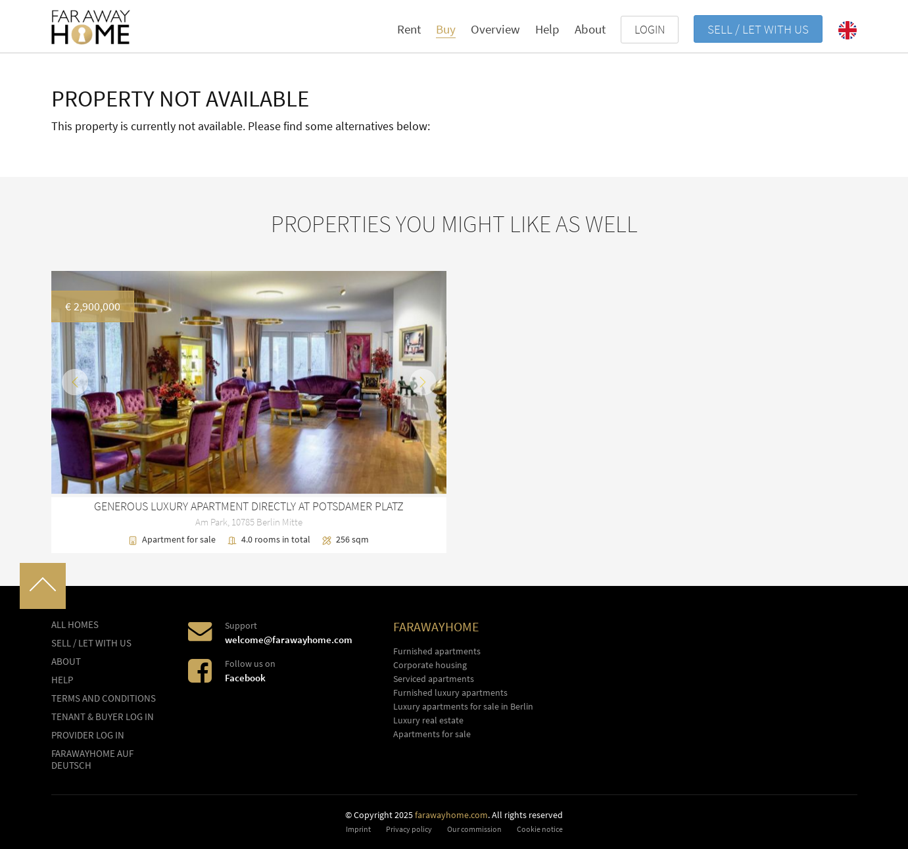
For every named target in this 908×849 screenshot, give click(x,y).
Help (547, 29)
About (590, 29)
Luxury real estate (428, 720)
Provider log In (87, 735)
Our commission (474, 829)
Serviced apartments (433, 679)
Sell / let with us (758, 29)
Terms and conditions (103, 698)
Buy (446, 29)
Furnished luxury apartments (450, 692)
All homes (75, 625)
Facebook (245, 677)
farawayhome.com (451, 815)
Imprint (358, 829)
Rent (409, 29)
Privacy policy (409, 829)
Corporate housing (430, 665)
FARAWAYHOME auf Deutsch (92, 759)
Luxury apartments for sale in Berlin (463, 706)
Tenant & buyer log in (102, 717)
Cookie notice (540, 829)
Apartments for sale (432, 734)
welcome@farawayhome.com (288, 639)
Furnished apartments (437, 651)
